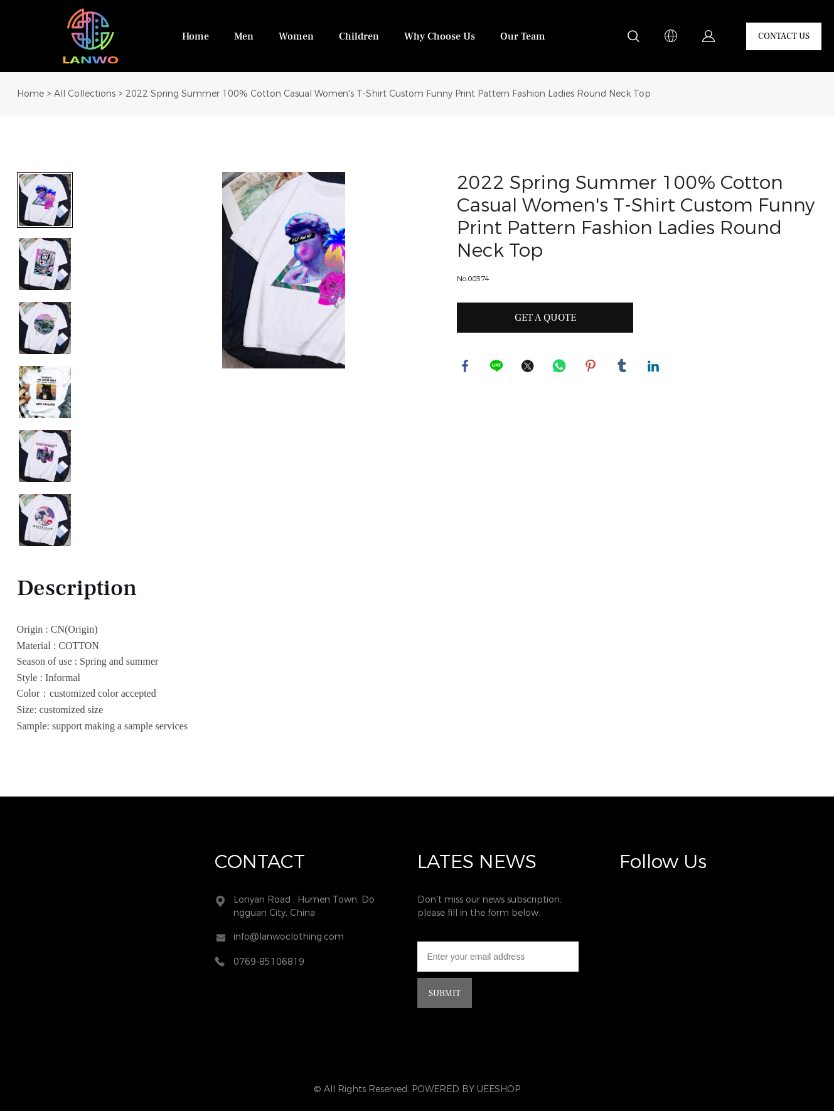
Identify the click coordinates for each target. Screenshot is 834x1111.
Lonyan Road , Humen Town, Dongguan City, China (304, 906)
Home (195, 36)
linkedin (654, 367)
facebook (466, 367)
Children (359, 36)
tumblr (623, 367)
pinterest (591, 367)
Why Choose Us (439, 36)
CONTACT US (784, 36)
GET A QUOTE (545, 317)
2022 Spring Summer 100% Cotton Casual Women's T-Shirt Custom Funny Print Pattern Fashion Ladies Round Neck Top (388, 94)
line (497, 367)
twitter (529, 367)
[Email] (498, 957)
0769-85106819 (268, 962)
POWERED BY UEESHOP (466, 1089)
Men (244, 36)
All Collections (84, 94)
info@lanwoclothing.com (288, 937)
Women (296, 36)
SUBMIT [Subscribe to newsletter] (445, 993)
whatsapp (560, 367)
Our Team (522, 36)
